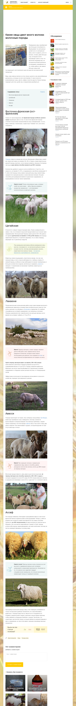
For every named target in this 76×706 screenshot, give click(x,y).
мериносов (17, 253)
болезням (27, 309)
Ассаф (11, 105)
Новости (32, 2)
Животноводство (12, 638)
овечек (40, 264)
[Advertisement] (38, 21)
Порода (7, 159)
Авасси (11, 103)
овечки (28, 423)
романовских (35, 253)
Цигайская (12, 97)
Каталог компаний (43, 2)
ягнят (40, 355)
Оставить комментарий (14, 664)
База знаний (24, 2)
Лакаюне (11, 100)
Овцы (19, 638)
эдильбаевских (25, 253)
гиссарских (36, 251)
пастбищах (44, 418)
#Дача (40, 7)
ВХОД (69, 2)
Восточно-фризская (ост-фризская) (19, 95)
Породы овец (25, 638)
